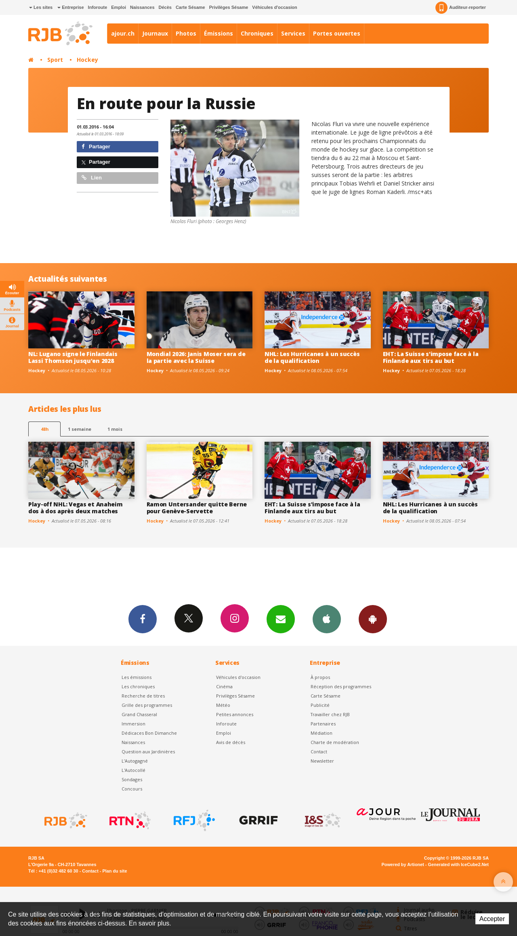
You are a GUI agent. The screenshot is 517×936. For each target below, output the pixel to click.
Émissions (218, 33)
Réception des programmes (341, 686)
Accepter (492, 918)
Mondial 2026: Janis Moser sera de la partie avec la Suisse (196, 357)
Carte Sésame (190, 7)
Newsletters (281, 618)
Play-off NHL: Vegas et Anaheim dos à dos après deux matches (75, 507)
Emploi (118, 7)
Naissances (142, 7)
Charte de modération (335, 742)
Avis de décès (230, 742)
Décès (165, 7)
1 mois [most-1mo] (114, 429)
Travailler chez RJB (330, 714)
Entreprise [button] (70, 7)
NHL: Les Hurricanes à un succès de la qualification (312, 357)
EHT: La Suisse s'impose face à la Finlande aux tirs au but (431, 357)
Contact (319, 751)
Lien (92, 178)
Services (293, 33)
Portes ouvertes (336, 33)
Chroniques (257, 33)
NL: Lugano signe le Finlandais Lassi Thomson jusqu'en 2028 (73, 357)
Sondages (132, 779)
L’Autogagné (135, 760)
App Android (373, 618)
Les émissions (136, 677)
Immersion (133, 723)
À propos (320, 677)
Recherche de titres (143, 695)
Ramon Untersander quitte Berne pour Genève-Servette (197, 507)
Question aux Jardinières (148, 751)
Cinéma (224, 686)
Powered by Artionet (403, 864)
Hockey (87, 59)
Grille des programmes (147, 705)
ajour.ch (123, 33)
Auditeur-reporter (460, 8)
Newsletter (322, 760)
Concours (132, 788)
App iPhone (327, 618)
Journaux (155, 33)
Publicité (320, 705)
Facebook (142, 618)
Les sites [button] (41, 7)
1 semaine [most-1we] (79, 429)
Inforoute (97, 7)
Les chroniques (138, 686)
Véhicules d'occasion (274, 7)
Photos (186, 33)
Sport (55, 59)
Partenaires (323, 723)
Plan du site (114, 871)
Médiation (321, 733)
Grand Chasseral (139, 714)
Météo (223, 705)
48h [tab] (44, 429)
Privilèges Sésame (228, 7)
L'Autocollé (133, 770)
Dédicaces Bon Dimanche (149, 733)
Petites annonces (234, 714)
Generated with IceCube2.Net (458, 864)
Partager (96, 146)
